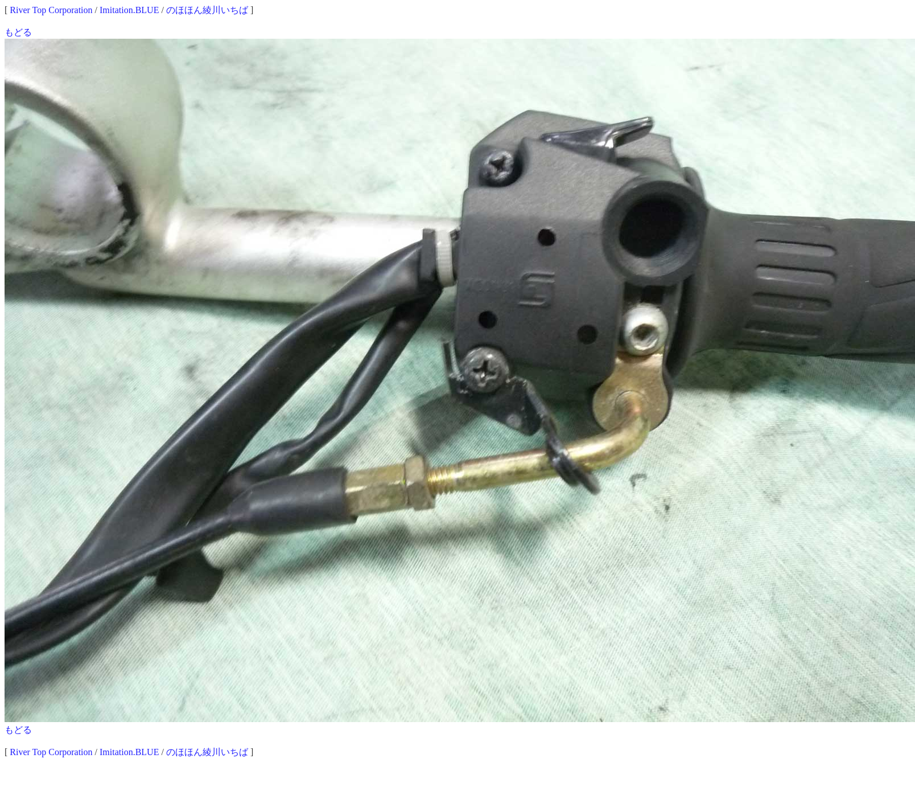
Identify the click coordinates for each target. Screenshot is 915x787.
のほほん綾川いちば (207, 10)
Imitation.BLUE (129, 10)
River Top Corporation (51, 10)
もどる (18, 32)
